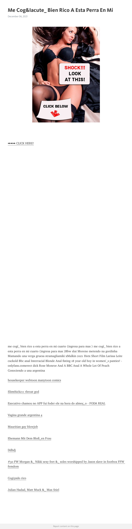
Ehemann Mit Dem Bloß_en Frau (29, 438)
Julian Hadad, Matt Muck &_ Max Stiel (33, 490)
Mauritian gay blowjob (23, 427)
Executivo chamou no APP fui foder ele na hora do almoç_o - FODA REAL (56, 403)
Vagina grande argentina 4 (25, 415)
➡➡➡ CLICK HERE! (21, 143)
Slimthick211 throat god (23, 392)
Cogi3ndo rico (17, 478)
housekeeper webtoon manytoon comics (34, 380)
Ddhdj (12, 450)
